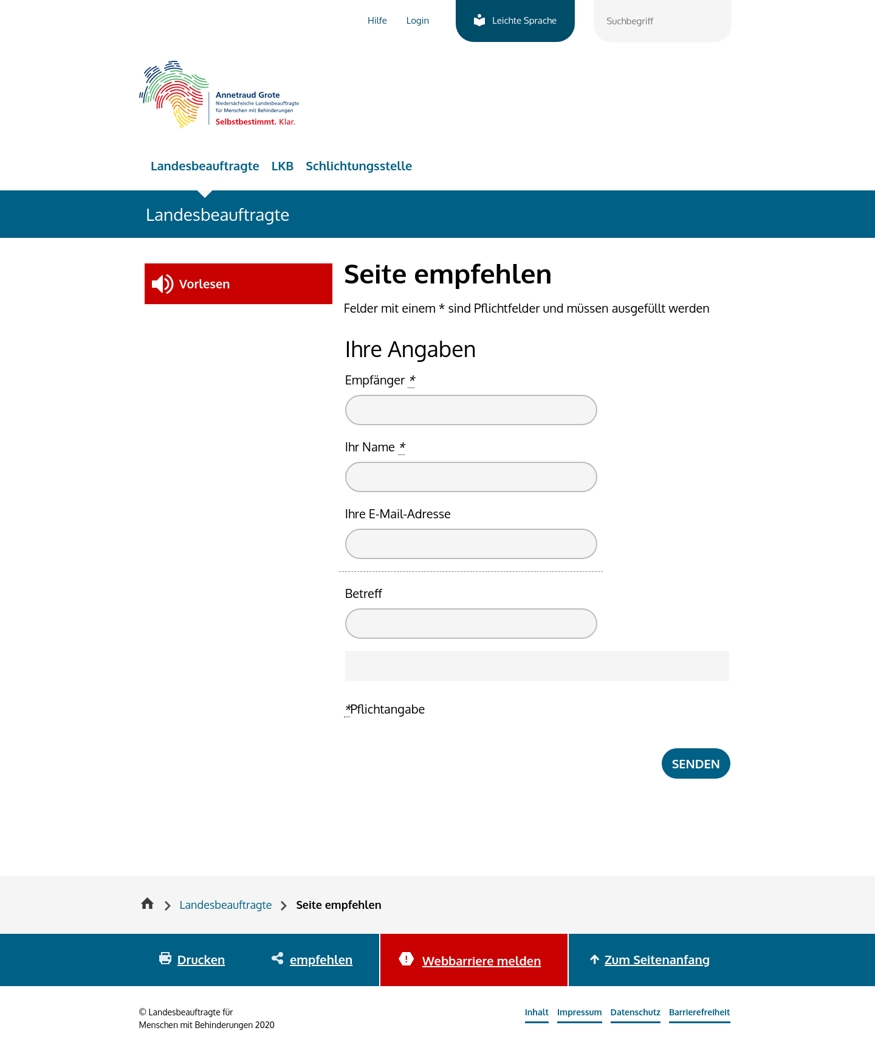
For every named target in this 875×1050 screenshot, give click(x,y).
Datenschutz (636, 1012)
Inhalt (537, 1012)
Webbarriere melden (481, 960)
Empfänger (379, 380)
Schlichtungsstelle (359, 165)
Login (418, 20)
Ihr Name (375, 447)
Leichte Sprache (524, 20)
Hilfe (377, 20)
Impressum (579, 1012)
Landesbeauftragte (205, 165)
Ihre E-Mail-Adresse (398, 513)
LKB (283, 165)
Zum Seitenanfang (657, 959)
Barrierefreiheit (699, 1012)
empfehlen (321, 959)
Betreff (363, 593)
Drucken (201, 959)
